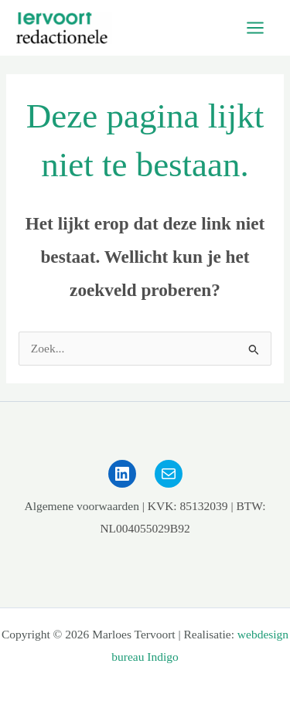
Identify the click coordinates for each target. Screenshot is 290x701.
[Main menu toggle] (256, 28)
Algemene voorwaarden (81, 505)
